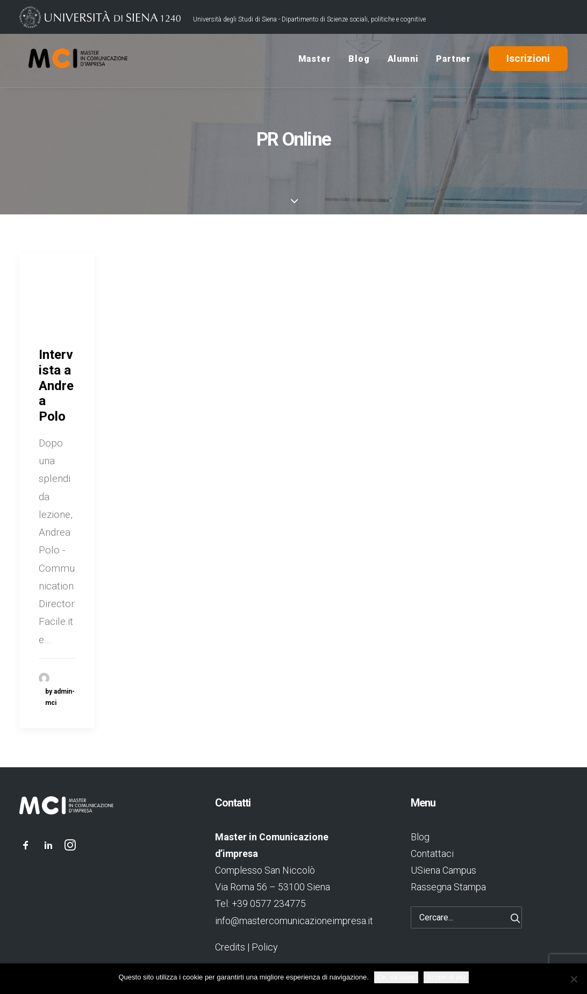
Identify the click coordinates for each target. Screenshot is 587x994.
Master (314, 61)
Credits (230, 947)
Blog (358, 61)
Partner (453, 61)
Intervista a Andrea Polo (56, 385)
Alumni (403, 61)
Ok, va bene (396, 977)
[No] (573, 979)
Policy (264, 947)
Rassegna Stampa (448, 886)
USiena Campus (443, 870)
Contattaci (432, 853)
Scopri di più (446, 977)
